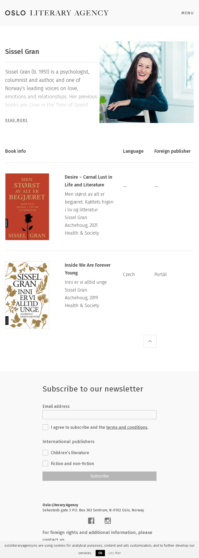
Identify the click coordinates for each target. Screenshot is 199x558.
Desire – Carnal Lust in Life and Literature (88, 181)
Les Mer (115, 553)
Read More (16, 120)
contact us (53, 539)
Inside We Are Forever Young (88, 269)
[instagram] (108, 521)
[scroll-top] (150, 341)
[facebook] (91, 521)
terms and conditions (126, 427)
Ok (100, 553)
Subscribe (99, 476)
